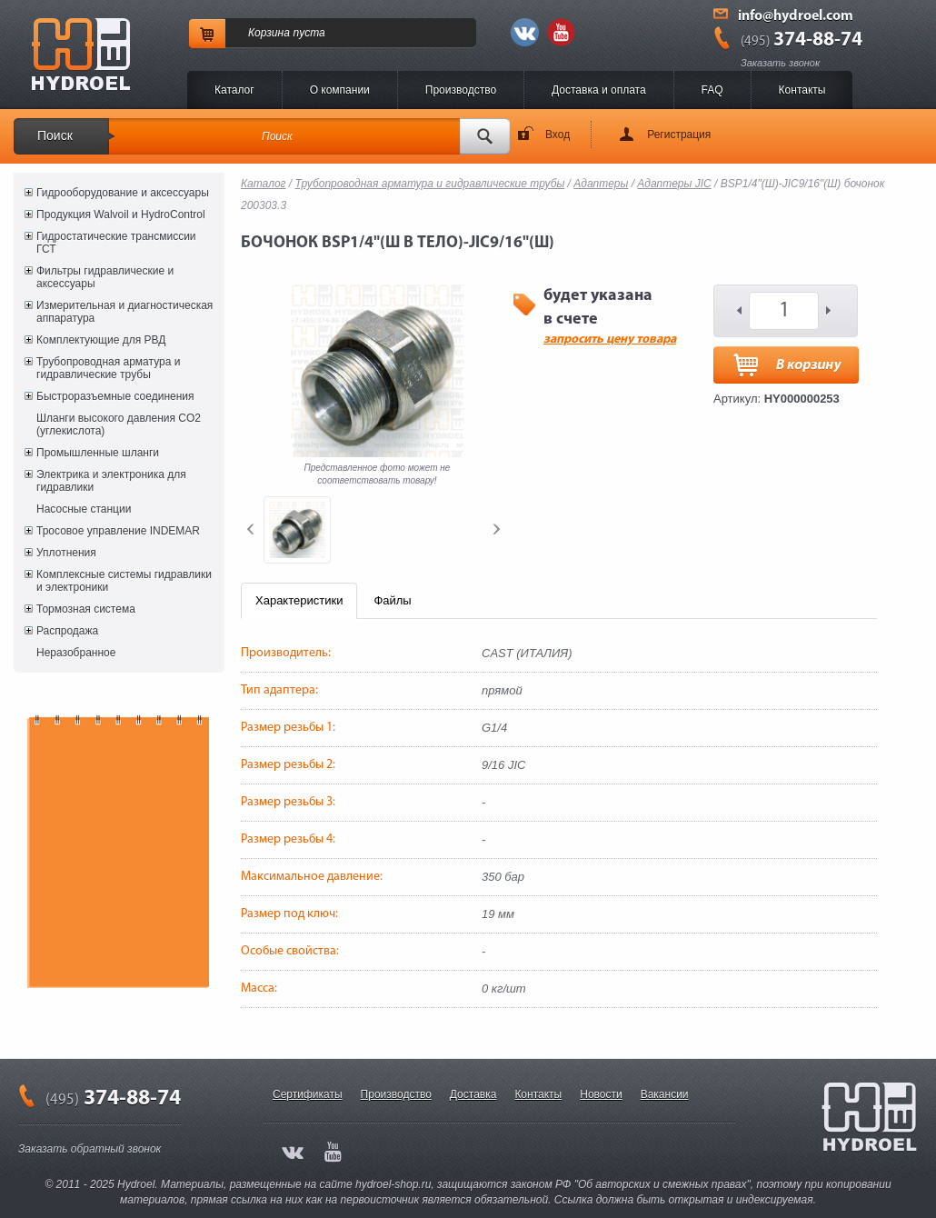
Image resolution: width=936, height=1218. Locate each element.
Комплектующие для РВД (100, 340)
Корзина (269, 32)
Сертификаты (308, 1094)
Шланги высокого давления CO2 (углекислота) (118, 424)
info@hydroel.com (795, 16)
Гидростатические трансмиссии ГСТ (116, 242)
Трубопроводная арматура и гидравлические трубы (108, 368)
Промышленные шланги (97, 452)
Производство (460, 90)
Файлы (392, 600)
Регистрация (679, 134)
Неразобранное (75, 652)
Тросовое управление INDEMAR (118, 530)
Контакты (802, 90)
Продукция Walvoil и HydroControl (120, 214)
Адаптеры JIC (674, 183)
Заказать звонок (780, 62)
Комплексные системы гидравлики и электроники (124, 581)
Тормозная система (85, 609)
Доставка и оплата (599, 90)
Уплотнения (66, 552)
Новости (601, 1094)
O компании (340, 90)
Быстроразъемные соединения (115, 396)
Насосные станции (83, 509)
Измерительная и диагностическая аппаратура (124, 311)
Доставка (473, 1094)
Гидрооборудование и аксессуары (122, 192)
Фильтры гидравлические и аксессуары (105, 277)
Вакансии (665, 1094)
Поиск (55, 135)
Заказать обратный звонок (89, 1149)
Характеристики (299, 600)
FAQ (712, 90)
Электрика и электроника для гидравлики (111, 481)
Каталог (234, 90)
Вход (557, 134)
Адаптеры (600, 183)
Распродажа (67, 630)
